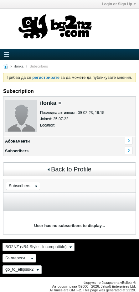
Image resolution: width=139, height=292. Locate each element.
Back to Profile (69, 169)
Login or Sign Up (119, 4)
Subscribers (16, 151)
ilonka (18, 66)
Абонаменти (17, 141)
